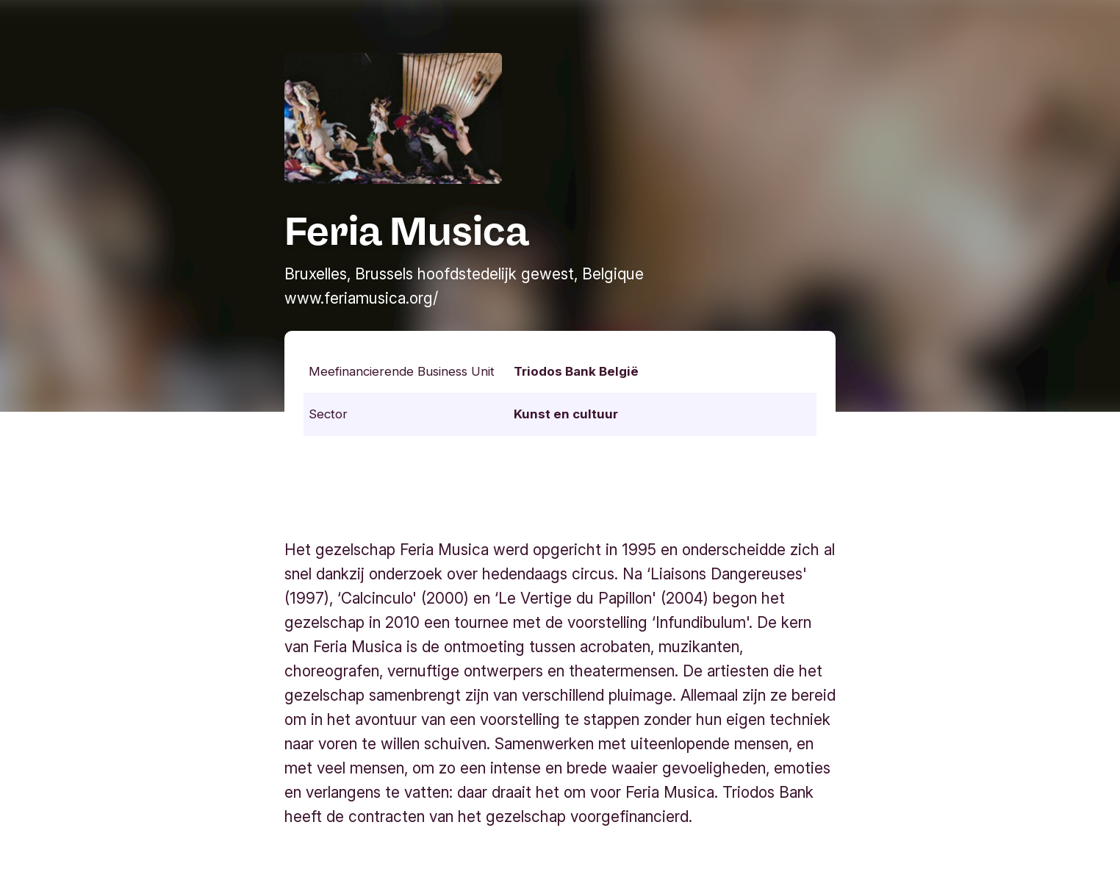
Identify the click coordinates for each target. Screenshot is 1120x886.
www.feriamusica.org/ (361, 298)
